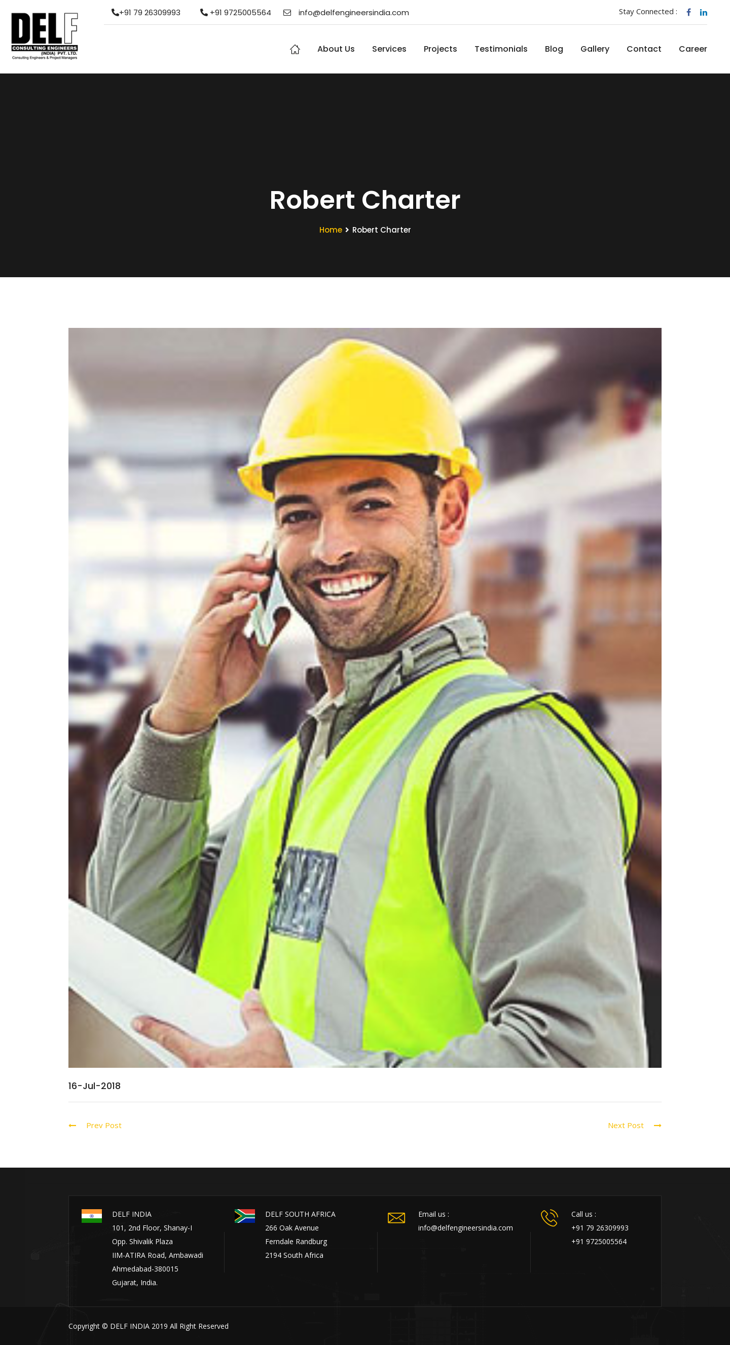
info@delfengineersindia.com (346, 12)
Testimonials (501, 49)
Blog (554, 49)
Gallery (594, 49)
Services (389, 49)
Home (295, 49)
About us (336, 49)
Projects (440, 49)
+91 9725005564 (232, 12)
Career (693, 49)
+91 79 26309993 (142, 12)
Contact (644, 49)
